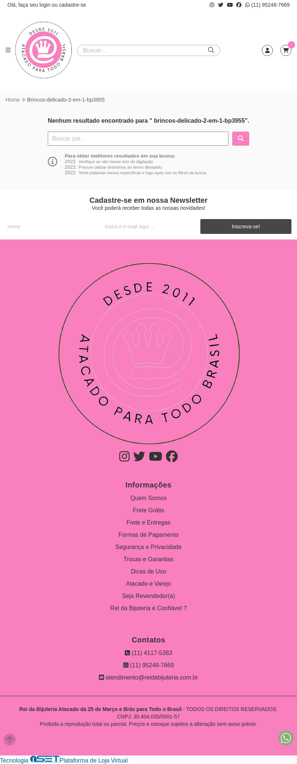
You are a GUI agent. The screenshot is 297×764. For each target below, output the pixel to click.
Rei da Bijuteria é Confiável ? (148, 608)
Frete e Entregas (148, 522)
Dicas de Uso (148, 571)
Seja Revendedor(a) (148, 596)
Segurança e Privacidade (149, 547)
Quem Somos (148, 498)
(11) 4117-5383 (148, 653)
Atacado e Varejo (148, 584)
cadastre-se (72, 5)
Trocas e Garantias (148, 559)
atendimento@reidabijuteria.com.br (148, 677)
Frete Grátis (148, 510)
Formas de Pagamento (149, 535)
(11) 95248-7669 (267, 5)
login (45, 5)
